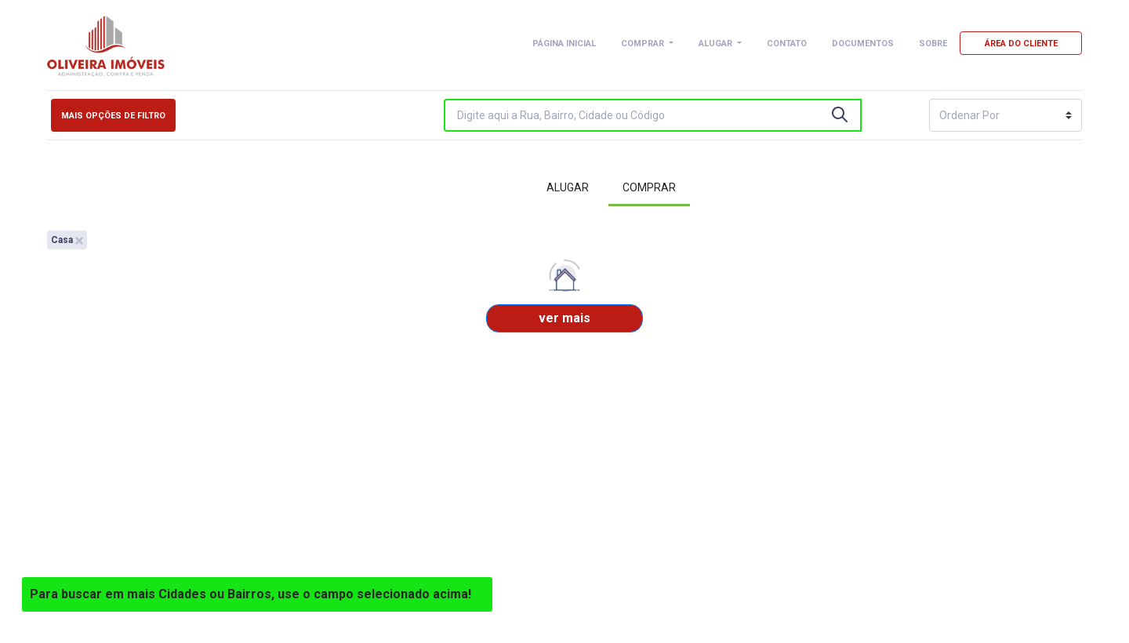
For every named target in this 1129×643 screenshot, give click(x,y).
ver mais (564, 318)
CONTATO (787, 43)
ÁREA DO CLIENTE (1021, 43)
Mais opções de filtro (113, 116)
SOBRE (933, 43)
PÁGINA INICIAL (564, 43)
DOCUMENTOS (863, 43)
